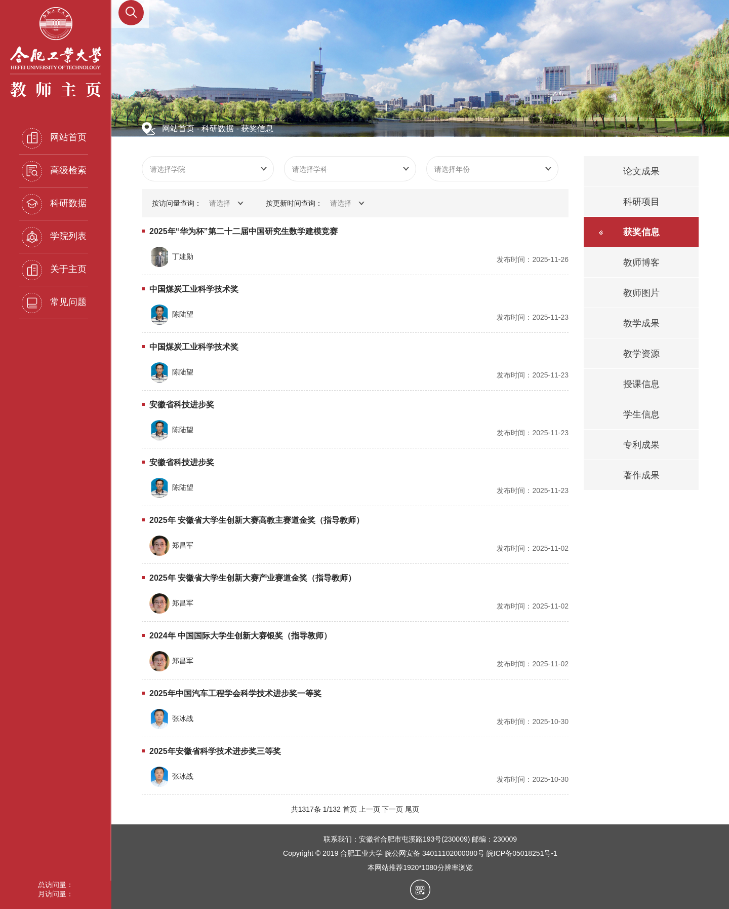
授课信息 (641, 384)
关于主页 (54, 270)
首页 (350, 809)
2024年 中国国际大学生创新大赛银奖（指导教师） (240, 635)
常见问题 (54, 303)
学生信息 (641, 414)
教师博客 (641, 262)
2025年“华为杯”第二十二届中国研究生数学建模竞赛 (243, 231)
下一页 (392, 809)
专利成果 (641, 445)
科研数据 (54, 204)
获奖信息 (257, 128)
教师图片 (641, 293)
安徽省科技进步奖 (181, 404)
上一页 (369, 809)
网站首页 (54, 138)
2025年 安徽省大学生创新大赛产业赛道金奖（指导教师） (252, 578)
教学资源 (641, 354)
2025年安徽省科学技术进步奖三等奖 (215, 751)
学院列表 (54, 237)
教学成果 (641, 323)
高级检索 (54, 171)
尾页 (412, 809)
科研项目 (641, 202)
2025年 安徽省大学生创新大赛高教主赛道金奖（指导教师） (256, 520)
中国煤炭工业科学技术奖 (193, 289)
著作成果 (641, 475)
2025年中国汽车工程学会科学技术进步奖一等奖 (235, 693)
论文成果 (641, 171)
